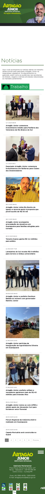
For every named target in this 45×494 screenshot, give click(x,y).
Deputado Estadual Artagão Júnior (16, 8)
